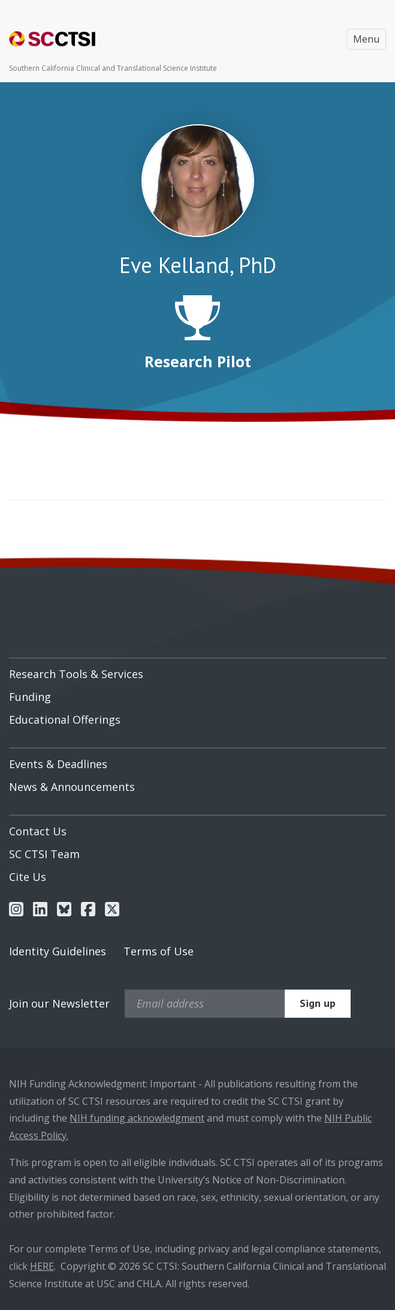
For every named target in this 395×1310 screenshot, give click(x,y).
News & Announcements (72, 787)
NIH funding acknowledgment (137, 1118)
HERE (42, 1266)
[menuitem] (197, 669)
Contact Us (38, 831)
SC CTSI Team (44, 854)
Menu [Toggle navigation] (366, 39)
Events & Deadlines (58, 764)
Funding (30, 697)
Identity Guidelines (57, 951)
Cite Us (27, 877)
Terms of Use (158, 951)
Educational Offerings (64, 719)
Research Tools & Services (76, 674)
